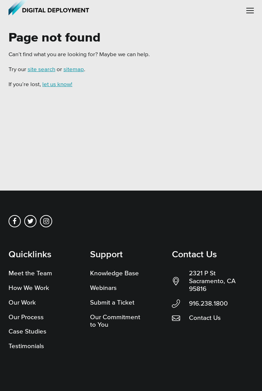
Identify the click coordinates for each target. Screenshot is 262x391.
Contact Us (205, 317)
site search (41, 69)
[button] (250, 10)
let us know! (57, 84)
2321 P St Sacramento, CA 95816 (212, 281)
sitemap (73, 69)
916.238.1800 (208, 303)
